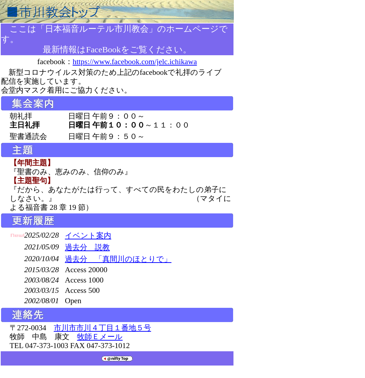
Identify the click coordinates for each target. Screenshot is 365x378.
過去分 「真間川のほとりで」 (118, 259)
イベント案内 (88, 235)
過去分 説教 (87, 247)
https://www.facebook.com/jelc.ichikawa (135, 61)
